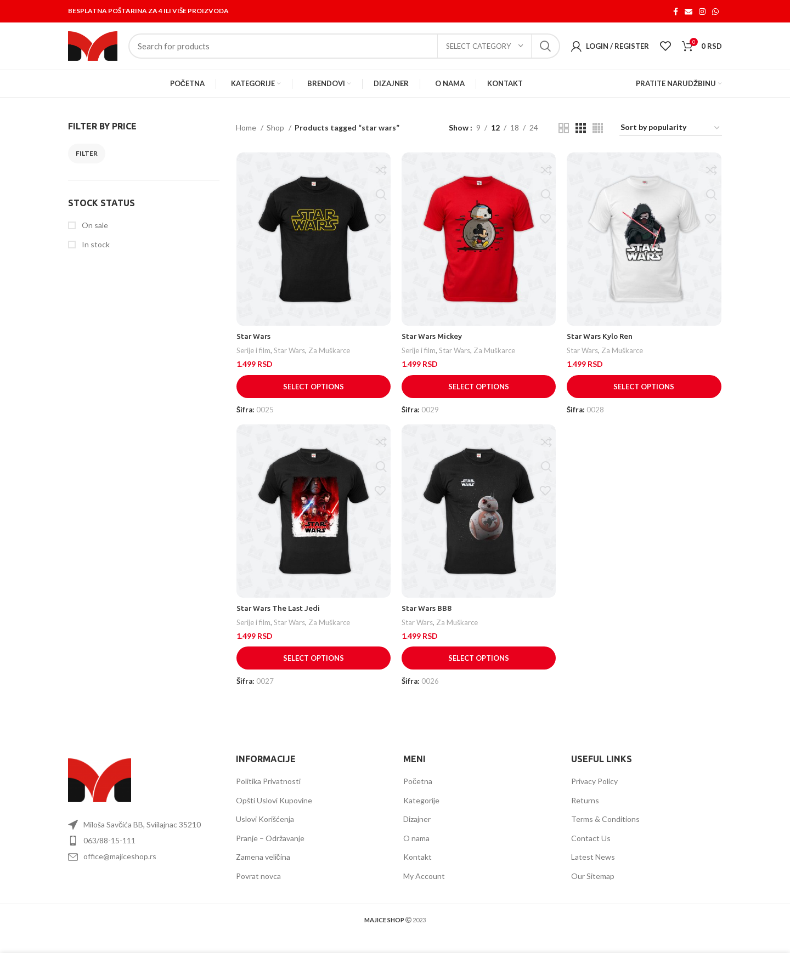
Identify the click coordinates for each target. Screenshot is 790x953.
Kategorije (421, 810)
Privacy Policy (594, 791)
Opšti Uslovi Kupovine (274, 810)
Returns (585, 810)
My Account (424, 885)
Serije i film (253, 361)
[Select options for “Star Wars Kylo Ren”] (644, 397)
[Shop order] (670, 138)
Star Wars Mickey (433, 347)
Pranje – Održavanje (270, 848)
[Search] (344, 51)
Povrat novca (258, 885)
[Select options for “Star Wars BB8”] (479, 669)
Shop (276, 138)
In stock (95, 254)
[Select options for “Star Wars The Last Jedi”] (313, 669)
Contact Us (591, 848)
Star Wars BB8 (427, 619)
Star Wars (253, 347)
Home (247, 138)
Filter (87, 163)
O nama (416, 848)
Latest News (593, 866)
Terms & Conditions (605, 828)
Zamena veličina (263, 866)
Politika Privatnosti (268, 791)
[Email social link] (688, 11)
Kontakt (417, 866)
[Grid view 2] (563, 138)
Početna (417, 791)
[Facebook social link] (675, 11)
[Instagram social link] (702, 11)
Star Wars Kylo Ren (601, 347)
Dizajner (417, 828)
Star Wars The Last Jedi (278, 619)
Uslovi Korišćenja (265, 828)
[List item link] (143, 850)
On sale (94, 235)
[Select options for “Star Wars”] (313, 397)
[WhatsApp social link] (715, 11)
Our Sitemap (592, 885)
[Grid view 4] (597, 138)
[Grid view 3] (580, 138)
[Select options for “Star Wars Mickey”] (479, 397)
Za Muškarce (330, 361)
